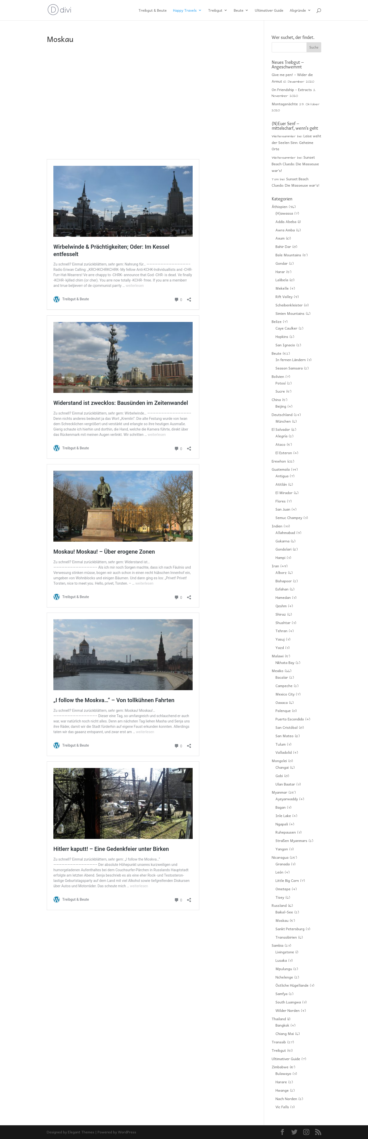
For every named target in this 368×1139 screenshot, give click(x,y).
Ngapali (281, 824)
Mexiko (277, 670)
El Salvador (281, 429)
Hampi (280, 557)
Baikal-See (284, 912)
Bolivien (278, 376)
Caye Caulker (286, 328)
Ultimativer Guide (269, 10)
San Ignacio (285, 345)
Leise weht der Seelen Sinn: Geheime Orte (296, 142)
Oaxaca (281, 702)
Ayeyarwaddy (286, 799)
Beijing (280, 406)
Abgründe (298, 10)
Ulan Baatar (285, 784)
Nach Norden (286, 1098)
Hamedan (283, 597)
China (276, 399)
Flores (280, 501)
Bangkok (282, 1025)
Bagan (280, 807)
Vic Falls (282, 1107)
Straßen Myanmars (291, 840)
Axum (280, 238)
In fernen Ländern (290, 359)
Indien (277, 526)
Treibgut (215, 10)
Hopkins (281, 336)
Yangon (281, 849)
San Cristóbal (286, 727)
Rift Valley (284, 296)
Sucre (280, 391)
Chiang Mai (284, 1033)
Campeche (284, 685)
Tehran (281, 630)
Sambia (277, 945)
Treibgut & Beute (153, 10)
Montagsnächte (285, 104)
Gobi (279, 775)
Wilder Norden (287, 1010)
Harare (281, 1082)
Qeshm (281, 606)
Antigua (281, 476)
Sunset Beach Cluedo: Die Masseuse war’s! (295, 163)
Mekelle (282, 288)
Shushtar (282, 622)
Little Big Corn (287, 880)
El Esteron (283, 452)
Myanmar (279, 792)
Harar (280, 271)
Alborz (281, 572)
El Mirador (284, 492)
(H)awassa (284, 213)
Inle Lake (283, 815)
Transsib (279, 1042)
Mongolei (279, 760)
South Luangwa (288, 1002)
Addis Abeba (285, 221)
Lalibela (281, 280)
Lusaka (281, 960)
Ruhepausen (285, 832)
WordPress (127, 1132)
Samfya (281, 993)
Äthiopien (279, 206)
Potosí (280, 383)
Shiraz (280, 614)
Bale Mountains (288, 255)
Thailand (279, 1019)
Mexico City (285, 694)
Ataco (280, 444)
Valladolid (283, 752)
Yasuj (280, 639)
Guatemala (281, 469)
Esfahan (281, 589)
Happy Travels (185, 10)
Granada (282, 864)
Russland (279, 905)
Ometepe (282, 889)
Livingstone (284, 952)
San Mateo (284, 735)
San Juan (282, 509)
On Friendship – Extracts (292, 89)
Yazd (279, 647)
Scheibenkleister (289, 305)
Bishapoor (283, 581)
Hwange (282, 1090)
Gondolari (283, 549)
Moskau (281, 920)
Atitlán (281, 484)
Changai (282, 767)
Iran (275, 566)
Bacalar (281, 677)
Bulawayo (283, 1073)
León (279, 872)
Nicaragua (280, 857)
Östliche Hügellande (292, 985)
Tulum (280, 744)
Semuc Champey (288, 517)
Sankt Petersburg (289, 928)
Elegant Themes (81, 1132)
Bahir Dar (283, 246)
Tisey (279, 897)
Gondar (281, 263)
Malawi (278, 656)
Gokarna (282, 541)
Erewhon (279, 461)
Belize (277, 321)
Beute (238, 10)
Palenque (283, 710)
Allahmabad (285, 532)
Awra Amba (285, 230)
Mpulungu (283, 968)
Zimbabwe (280, 1067)
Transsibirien (286, 937)
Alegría (281, 436)
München (283, 421)
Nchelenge (284, 977)
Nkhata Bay (284, 662)
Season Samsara (289, 368)
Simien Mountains (289, 313)
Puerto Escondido (289, 719)
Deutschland (282, 414)
